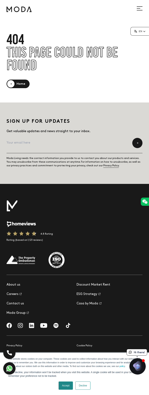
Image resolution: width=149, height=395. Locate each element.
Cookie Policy (84, 345)
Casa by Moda (89, 303)
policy (122, 366)
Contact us (15, 303)
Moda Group (18, 312)
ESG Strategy (88, 294)
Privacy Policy (111, 165)
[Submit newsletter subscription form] (137, 143)
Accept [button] (66, 385)
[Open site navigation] (142, 8)
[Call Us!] (9, 353)
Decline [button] (83, 385)
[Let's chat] (9, 368)
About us (13, 284)
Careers (14, 294)
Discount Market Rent (93, 284)
